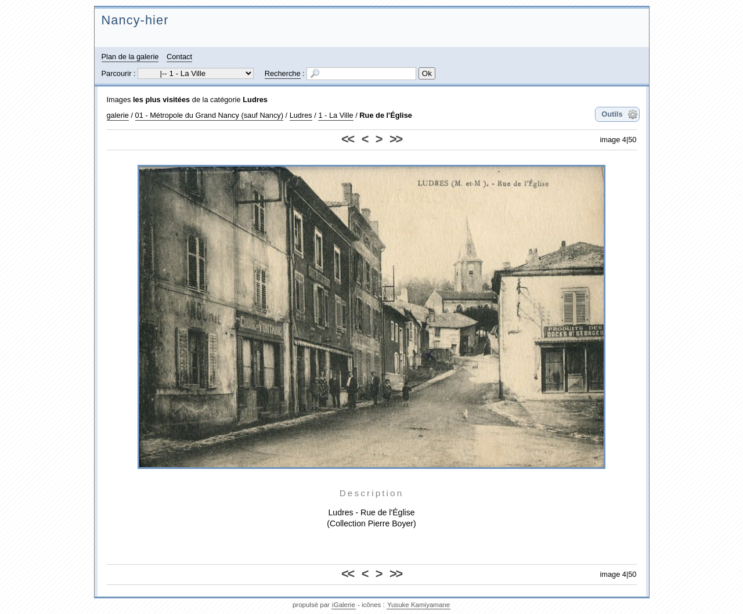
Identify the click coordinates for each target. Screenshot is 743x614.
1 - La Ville (335, 115)
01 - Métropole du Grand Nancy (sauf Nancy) (209, 115)
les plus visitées (161, 99)
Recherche (283, 73)
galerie (118, 115)
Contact (179, 56)
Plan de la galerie (130, 56)
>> (395, 139)
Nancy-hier (135, 20)
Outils (611, 114)
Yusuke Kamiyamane (418, 604)
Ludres (255, 99)
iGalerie (343, 604)
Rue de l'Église (385, 115)
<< (347, 139)
